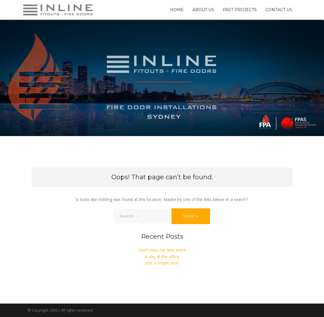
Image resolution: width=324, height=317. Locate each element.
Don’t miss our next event (162, 250)
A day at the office (162, 256)
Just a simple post (162, 263)
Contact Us (278, 9)
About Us (203, 9)
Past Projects (240, 9)
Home (177, 9)
